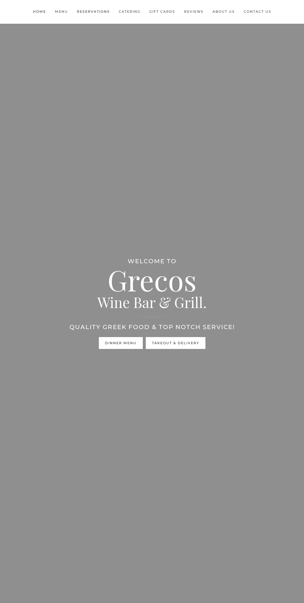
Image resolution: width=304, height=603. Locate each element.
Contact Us (257, 11)
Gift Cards (162, 11)
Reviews (194, 11)
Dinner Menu (121, 343)
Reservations (93, 11)
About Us (224, 11)
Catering (129, 11)
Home (39, 11)
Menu (61, 11)
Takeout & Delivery (175, 343)
